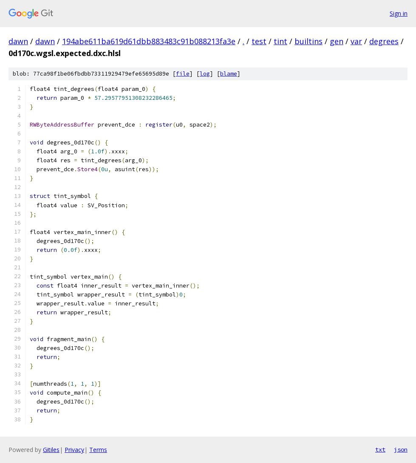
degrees (384, 41)
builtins (308, 41)
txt (380, 449)
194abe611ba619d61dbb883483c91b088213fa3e (148, 41)
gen (336, 41)
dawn (18, 41)
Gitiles (51, 450)
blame (228, 73)
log (205, 73)
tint (280, 41)
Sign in (399, 13)
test (259, 41)
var (356, 41)
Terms (98, 450)
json (401, 449)
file (183, 73)
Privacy (74, 450)
